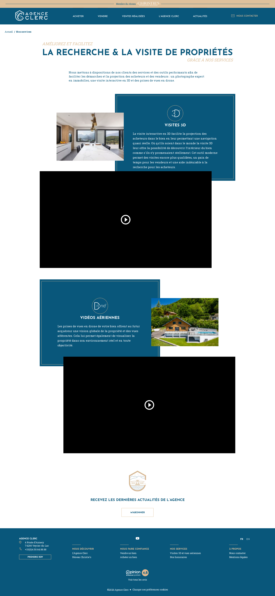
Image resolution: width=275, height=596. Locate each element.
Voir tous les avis (137, 579)
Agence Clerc (28, 538)
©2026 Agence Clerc (118, 589)
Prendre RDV (35, 557)
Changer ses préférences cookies (150, 589)
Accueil (9, 31)
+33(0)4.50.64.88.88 (35, 549)
